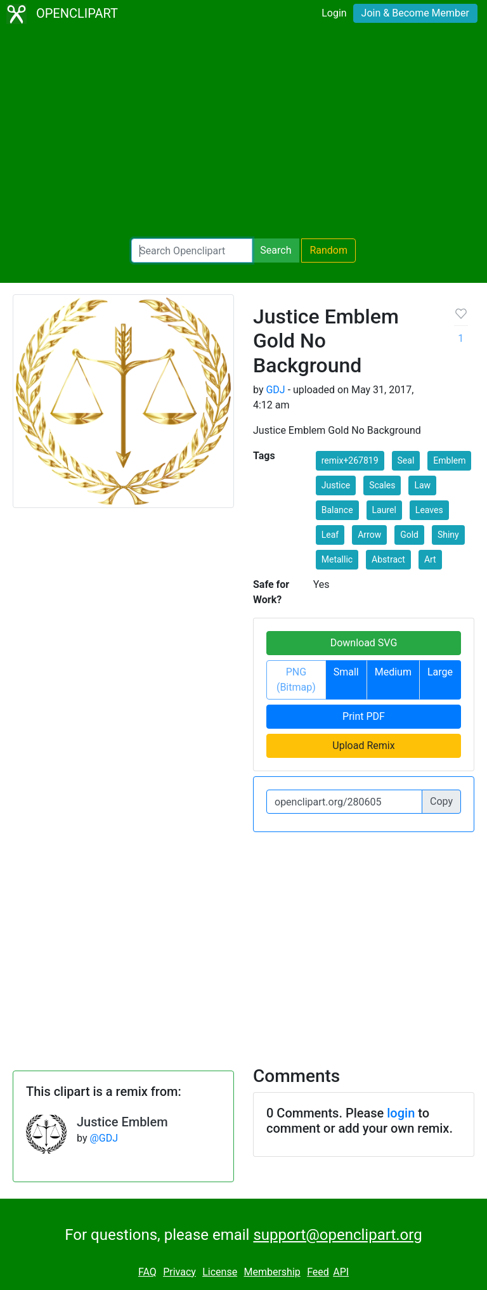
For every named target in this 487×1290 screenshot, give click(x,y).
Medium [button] (393, 672)
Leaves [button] (429, 510)
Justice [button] (335, 485)
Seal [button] (406, 460)
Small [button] (346, 672)
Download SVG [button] (364, 643)
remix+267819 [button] (350, 460)
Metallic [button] (337, 559)
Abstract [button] (388, 559)
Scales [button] (382, 485)
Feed (318, 1272)
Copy (441, 801)
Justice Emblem (122, 1122)
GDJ (275, 390)
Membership (272, 1272)
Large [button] (440, 672)
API (341, 1272)
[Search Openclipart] (191, 250)
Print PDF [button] (363, 716)
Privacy (179, 1272)
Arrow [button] (369, 535)
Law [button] (422, 485)
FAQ (147, 1272)
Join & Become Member (415, 13)
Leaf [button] (330, 535)
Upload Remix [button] (363, 745)
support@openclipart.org (337, 1235)
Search (275, 250)
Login (333, 13)
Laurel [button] (384, 510)
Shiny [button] (448, 535)
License (219, 1272)
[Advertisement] (243, 133)
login (401, 1113)
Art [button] (430, 559)
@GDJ (103, 1138)
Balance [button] (337, 510)
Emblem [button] (449, 460)
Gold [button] (409, 535)
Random (328, 250)
